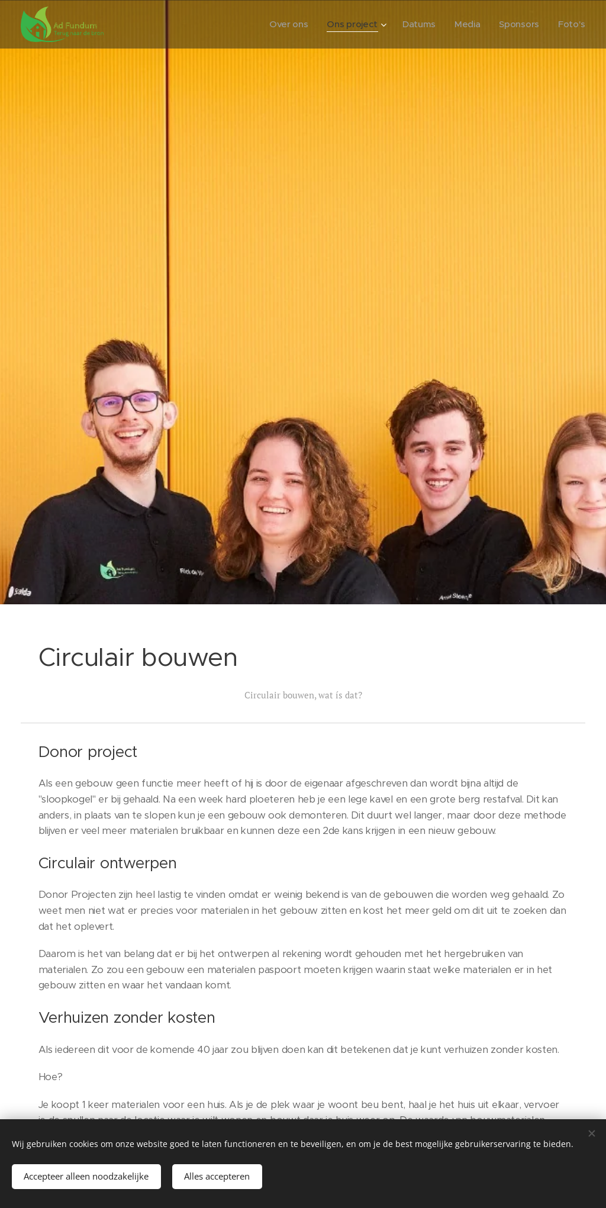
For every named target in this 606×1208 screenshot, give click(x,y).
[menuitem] (284, 24)
